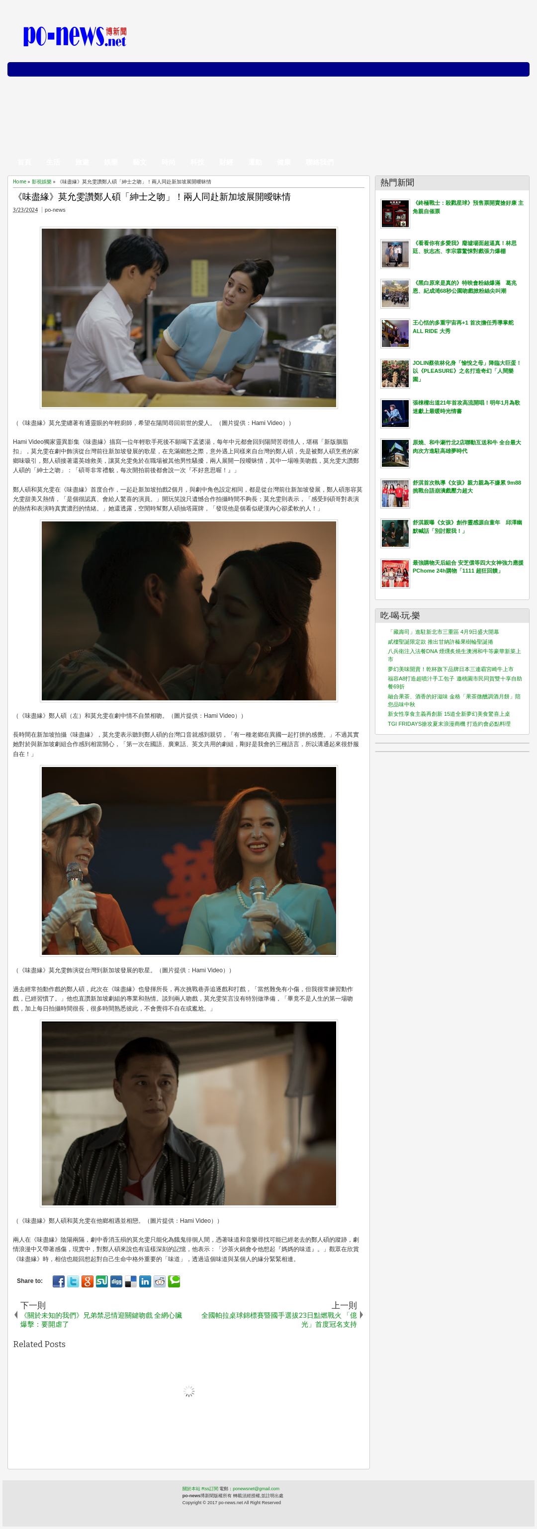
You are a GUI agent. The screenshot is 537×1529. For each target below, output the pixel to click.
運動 (255, 162)
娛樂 (111, 162)
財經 (226, 162)
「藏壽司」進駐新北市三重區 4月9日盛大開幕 (443, 632)
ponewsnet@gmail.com (256, 1488)
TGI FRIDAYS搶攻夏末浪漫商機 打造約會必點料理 (449, 724)
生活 (53, 162)
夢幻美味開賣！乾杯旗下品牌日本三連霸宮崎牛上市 (451, 669)
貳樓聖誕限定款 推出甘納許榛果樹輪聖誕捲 (440, 642)
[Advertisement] (351, 84)
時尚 (169, 162)
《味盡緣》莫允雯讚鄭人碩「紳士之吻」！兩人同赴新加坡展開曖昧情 (152, 197)
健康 (284, 162)
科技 (197, 162)
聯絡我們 (320, 162)
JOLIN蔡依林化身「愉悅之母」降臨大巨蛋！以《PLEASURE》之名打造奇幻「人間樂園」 (467, 371)
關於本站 (191, 1488)
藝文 (140, 162)
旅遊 (82, 162)
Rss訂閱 (209, 1488)
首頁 (24, 162)
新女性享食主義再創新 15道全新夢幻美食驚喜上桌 (449, 714)
